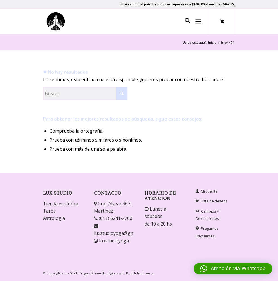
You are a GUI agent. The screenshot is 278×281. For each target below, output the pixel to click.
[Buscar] (184, 21)
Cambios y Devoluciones (207, 214)
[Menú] (198, 21)
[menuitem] (184, 21)
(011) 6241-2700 (113, 218)
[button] (233, 268)
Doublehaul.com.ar (140, 273)
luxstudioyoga (111, 241)
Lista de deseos (211, 201)
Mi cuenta (207, 191)
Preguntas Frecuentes (207, 232)
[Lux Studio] (55, 21)
